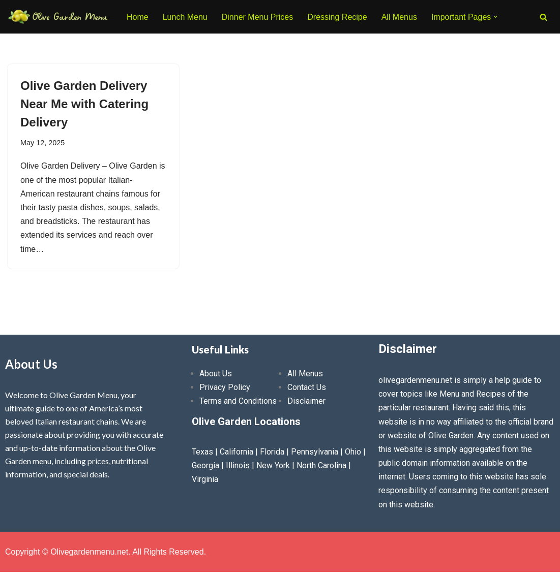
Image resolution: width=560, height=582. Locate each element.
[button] (495, 17)
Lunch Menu (185, 17)
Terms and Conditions (238, 401)
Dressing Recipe (337, 17)
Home (138, 17)
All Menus (399, 17)
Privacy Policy (224, 387)
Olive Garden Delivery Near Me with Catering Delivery (84, 104)
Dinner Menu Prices (257, 17)
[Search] (543, 17)
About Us (215, 373)
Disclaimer (306, 401)
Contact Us (306, 387)
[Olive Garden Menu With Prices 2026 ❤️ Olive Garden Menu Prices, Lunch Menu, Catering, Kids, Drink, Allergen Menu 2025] (58, 16)
